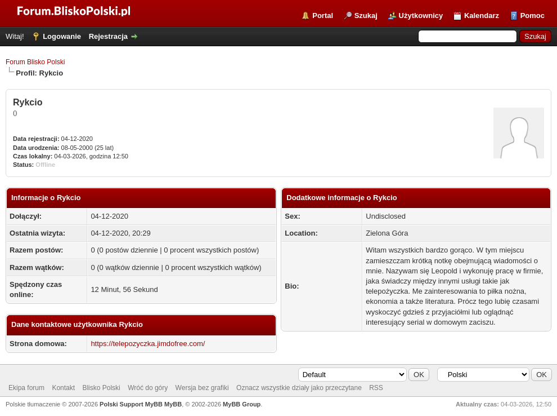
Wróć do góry (148, 388)
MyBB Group (241, 404)
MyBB (173, 404)
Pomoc (532, 15)
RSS (376, 388)
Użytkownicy (421, 15)
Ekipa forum (26, 388)
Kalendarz (481, 15)
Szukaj (366, 15)
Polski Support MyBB (131, 404)
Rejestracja (108, 36)
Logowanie (62, 36)
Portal (322, 15)
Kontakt (63, 388)
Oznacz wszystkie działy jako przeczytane (299, 388)
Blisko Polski (101, 388)
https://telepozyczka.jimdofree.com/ (148, 343)
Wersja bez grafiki (202, 388)
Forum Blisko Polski (35, 62)
